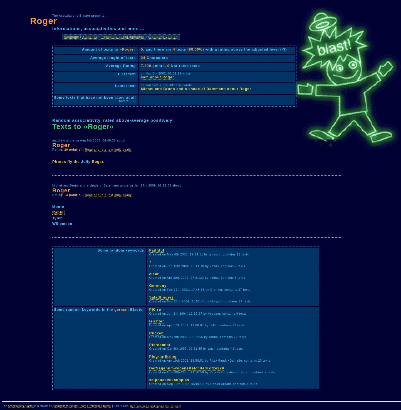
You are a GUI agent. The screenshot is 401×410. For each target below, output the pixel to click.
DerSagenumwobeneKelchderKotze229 (186, 368)
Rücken (156, 333)
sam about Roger (157, 77)
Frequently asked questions (123, 36)
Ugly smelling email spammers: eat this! (155, 406)
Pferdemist (159, 345)
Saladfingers (161, 297)
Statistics (89, 36)
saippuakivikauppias (169, 380)
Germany (157, 286)
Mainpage (71, 36)
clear (154, 274)
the (77, 162)
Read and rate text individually (108, 149)
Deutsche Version (163, 36)
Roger (97, 162)
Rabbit (58, 212)
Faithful (156, 250)
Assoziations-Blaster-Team (69, 405)
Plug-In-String (163, 356)
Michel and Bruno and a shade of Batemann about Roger (196, 89)
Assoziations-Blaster (21, 405)
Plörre (155, 309)
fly (69, 162)
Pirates (59, 162)
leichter (156, 321)
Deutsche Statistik (99, 405)
